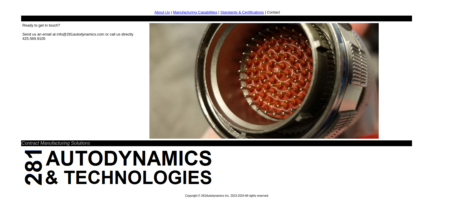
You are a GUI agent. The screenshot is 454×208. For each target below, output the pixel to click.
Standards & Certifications (242, 12)
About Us (162, 12)
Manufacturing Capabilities (195, 12)
